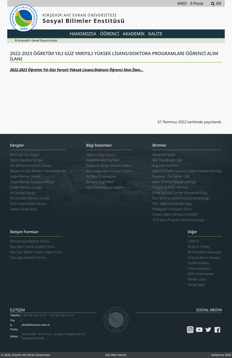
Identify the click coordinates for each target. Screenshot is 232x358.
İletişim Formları (24, 232)
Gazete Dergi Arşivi (23, 209)
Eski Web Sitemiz (115, 355)
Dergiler (17, 145)
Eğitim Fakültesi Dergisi (26, 160)
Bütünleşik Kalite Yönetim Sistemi (109, 171)
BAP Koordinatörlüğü (167, 160)
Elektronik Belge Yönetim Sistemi (109, 165)
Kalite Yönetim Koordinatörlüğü (174, 182)
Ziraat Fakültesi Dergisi (26, 187)
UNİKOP (193, 241)
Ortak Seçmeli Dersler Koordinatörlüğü (180, 193)
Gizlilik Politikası (198, 263)
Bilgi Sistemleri (99, 145)
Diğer (192, 232)
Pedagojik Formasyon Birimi (172, 209)
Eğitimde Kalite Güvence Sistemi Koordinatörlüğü (187, 171)
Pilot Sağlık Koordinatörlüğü (172, 203)
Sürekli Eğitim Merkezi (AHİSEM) (174, 214)
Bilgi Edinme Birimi (165, 165)
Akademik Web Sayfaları (102, 160)
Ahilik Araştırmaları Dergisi (28, 203)
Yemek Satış (196, 285)
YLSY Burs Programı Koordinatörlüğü (178, 220)
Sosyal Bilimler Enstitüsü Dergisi (32, 182)
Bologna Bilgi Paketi (100, 182)
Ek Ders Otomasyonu (101, 176)
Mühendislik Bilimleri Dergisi (30, 198)
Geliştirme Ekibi (221, 355)
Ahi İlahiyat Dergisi (23, 193)
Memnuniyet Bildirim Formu (29, 241)
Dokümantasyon (199, 268)
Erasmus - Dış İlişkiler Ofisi (170, 176)
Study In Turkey (198, 246)
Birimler (159, 145)
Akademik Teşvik (163, 154)
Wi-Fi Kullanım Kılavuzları (205, 252)
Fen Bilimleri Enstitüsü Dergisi (31, 165)
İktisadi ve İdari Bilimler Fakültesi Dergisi (38, 171)
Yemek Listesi (197, 279)
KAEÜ (182, 3)
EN (218, 3)
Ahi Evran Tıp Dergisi (24, 154)
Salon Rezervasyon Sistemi (105, 187)
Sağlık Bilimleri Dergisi (25, 176)
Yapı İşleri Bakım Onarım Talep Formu (36, 252)
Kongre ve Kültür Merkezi (170, 187)
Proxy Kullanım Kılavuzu (204, 257)
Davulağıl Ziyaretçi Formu (28, 257)
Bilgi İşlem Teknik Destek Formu (32, 246)
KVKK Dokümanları (201, 274)
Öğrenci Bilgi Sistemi (100, 154)
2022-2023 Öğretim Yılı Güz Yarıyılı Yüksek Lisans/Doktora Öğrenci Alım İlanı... (76, 69)
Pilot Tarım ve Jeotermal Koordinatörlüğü (181, 198)
